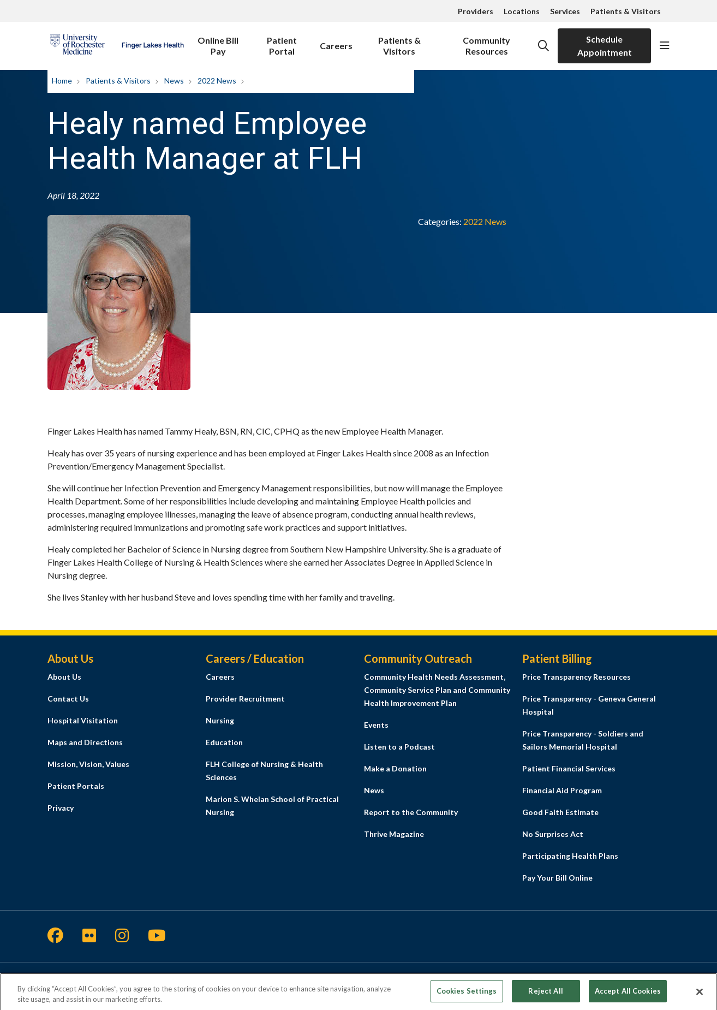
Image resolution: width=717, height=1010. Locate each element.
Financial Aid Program (562, 790)
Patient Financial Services (569, 768)
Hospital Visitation (82, 720)
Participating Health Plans (570, 855)
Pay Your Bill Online (557, 877)
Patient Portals (75, 786)
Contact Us (68, 698)
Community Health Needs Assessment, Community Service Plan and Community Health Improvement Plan (437, 690)
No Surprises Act (552, 834)
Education (224, 742)
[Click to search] (543, 45)
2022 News (484, 221)
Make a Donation (395, 768)
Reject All (545, 995)
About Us (64, 676)
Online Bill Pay (218, 42)
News (374, 790)
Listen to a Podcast (399, 746)
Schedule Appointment (604, 45)
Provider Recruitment (245, 698)
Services (565, 11)
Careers (336, 39)
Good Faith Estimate (560, 812)
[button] (665, 45)
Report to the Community (411, 812)
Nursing (220, 720)
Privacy (60, 807)
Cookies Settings (467, 995)
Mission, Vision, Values (88, 764)
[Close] (700, 996)
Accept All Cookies (628, 995)
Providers (475, 11)
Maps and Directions (85, 742)
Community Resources (487, 42)
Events (376, 724)
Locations (522, 11)
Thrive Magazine (394, 834)
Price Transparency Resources (576, 676)
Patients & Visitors (625, 11)
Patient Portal (281, 42)
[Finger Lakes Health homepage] (116, 46)
